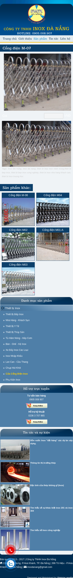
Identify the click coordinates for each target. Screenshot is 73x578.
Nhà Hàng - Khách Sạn (18, 320)
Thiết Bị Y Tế (12, 326)
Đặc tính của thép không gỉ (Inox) (47, 485)
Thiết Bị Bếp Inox (14, 314)
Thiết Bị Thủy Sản (15, 332)
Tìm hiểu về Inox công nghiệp (45, 530)
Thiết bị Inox (12, 308)
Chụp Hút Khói (13, 368)
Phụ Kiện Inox (13, 379)
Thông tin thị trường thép (43, 463)
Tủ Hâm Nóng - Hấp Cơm (19, 338)
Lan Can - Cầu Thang (17, 362)
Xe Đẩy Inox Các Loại (17, 350)
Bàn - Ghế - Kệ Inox (16, 344)
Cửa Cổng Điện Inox (17, 373)
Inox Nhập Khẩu (14, 356)
